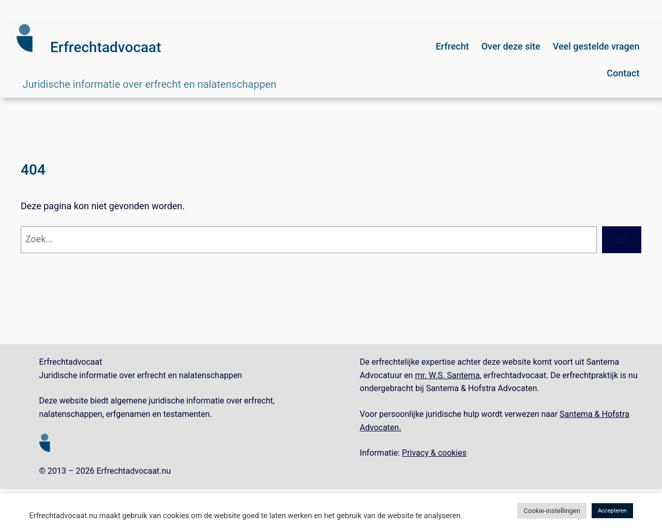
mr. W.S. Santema (447, 375)
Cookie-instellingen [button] (551, 511)
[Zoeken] (621, 239)
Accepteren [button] (612, 510)
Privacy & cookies (434, 453)
